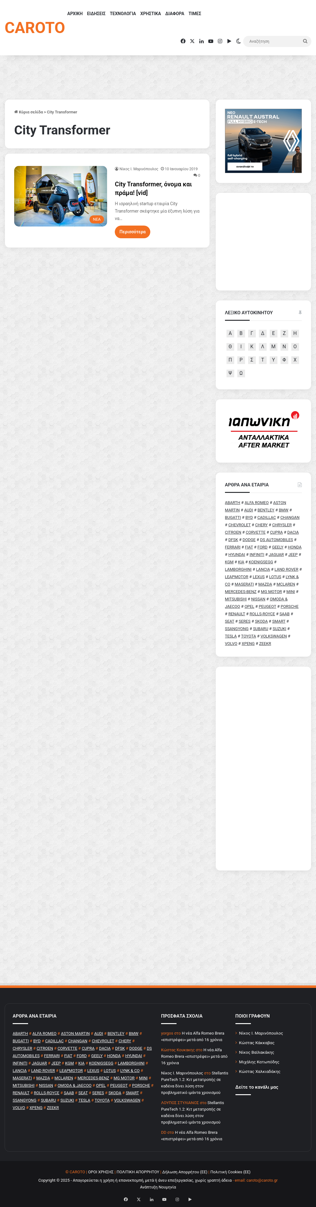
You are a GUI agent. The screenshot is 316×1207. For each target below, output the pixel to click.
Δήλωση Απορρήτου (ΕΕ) (184, 1172)
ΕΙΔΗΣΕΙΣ (96, 13)
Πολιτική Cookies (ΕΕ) (230, 1172)
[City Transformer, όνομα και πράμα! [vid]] (60, 196)
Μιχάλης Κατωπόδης (259, 1061)
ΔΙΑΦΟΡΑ (174, 13)
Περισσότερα (132, 231)
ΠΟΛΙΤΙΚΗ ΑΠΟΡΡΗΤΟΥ (138, 1172)
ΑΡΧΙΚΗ (75, 13)
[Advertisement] (263, 768)
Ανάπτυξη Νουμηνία (158, 1187)
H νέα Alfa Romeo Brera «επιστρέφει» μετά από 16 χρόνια (194, 1056)
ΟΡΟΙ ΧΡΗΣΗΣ (101, 1172)
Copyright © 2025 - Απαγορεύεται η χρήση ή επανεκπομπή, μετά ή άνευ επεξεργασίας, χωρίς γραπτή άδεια (134, 1180)
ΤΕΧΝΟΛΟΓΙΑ (123, 13)
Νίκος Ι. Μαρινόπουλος (261, 1033)
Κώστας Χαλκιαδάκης (260, 1071)
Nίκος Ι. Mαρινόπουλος (138, 169)
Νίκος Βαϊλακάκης (256, 1052)
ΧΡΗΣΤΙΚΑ (150, 13)
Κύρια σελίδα (28, 112)
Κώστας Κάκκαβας (257, 1042)
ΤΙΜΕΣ (195, 13)
